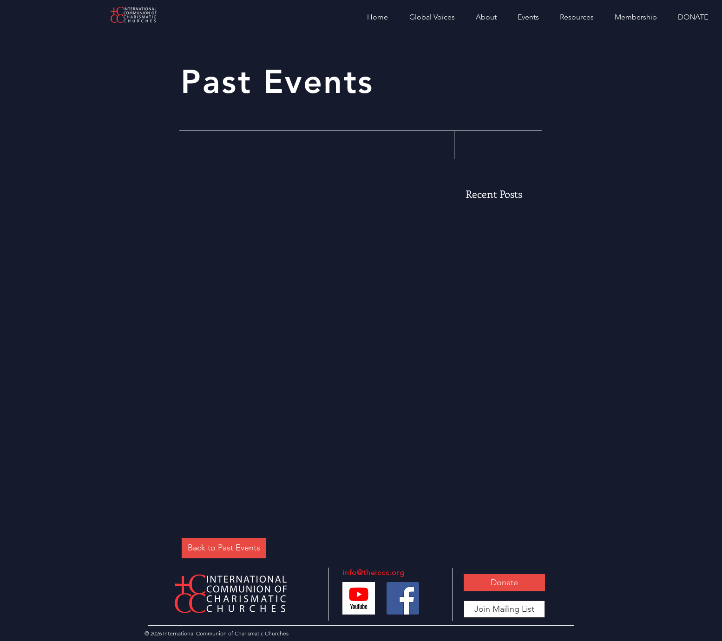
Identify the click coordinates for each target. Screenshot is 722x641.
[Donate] (504, 582)
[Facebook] (403, 598)
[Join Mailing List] (504, 609)
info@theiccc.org (373, 572)
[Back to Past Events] (224, 548)
